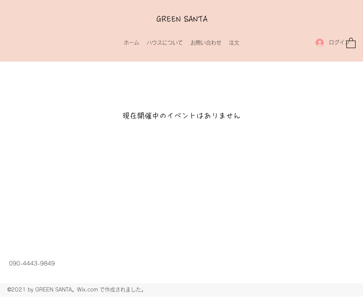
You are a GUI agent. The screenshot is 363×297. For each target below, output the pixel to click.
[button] (351, 42)
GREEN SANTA (182, 19)
